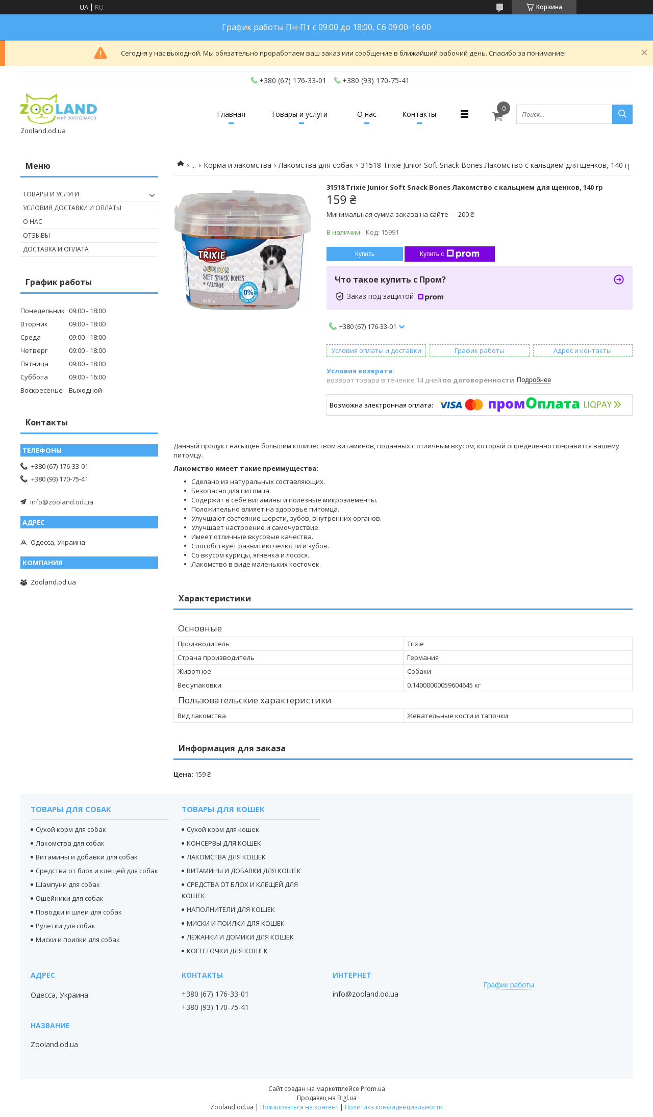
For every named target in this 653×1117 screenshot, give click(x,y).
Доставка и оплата (56, 249)
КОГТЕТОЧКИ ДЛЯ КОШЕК (227, 950)
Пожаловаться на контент (299, 1107)
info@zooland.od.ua (61, 502)
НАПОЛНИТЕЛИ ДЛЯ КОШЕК (231, 909)
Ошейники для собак (70, 898)
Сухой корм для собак (71, 829)
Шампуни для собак (68, 884)
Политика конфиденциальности (394, 1107)
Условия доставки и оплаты (72, 208)
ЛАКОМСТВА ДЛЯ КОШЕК (226, 856)
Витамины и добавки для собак (87, 856)
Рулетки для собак (65, 925)
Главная (231, 114)
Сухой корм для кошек (223, 829)
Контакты (419, 114)
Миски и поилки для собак (78, 939)
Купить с (450, 254)
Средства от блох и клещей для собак (97, 870)
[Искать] (622, 114)
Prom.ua (373, 1088)
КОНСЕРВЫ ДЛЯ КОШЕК (224, 843)
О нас (366, 114)
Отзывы (36, 235)
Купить (364, 254)
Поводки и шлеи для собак (79, 912)
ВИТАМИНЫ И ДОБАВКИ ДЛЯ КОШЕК (244, 870)
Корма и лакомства (237, 165)
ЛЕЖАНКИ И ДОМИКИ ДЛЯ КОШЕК (240, 937)
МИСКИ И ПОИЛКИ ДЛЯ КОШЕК (236, 923)
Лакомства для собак (316, 165)
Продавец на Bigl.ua (327, 1098)
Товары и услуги (299, 114)
